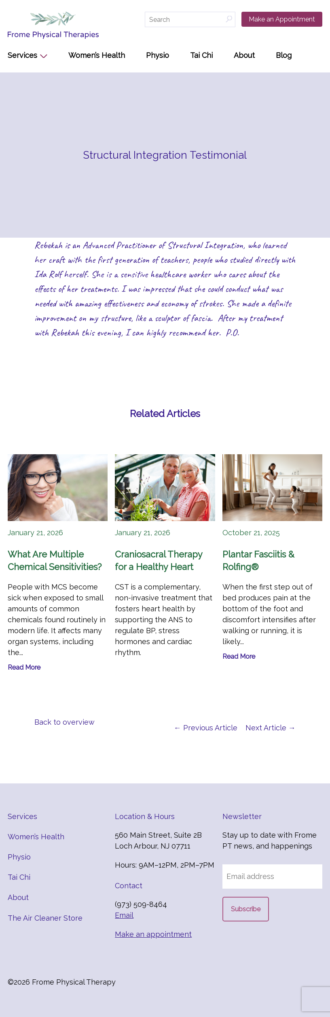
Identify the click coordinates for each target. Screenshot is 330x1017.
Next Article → (270, 727)
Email (124, 915)
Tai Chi (201, 55)
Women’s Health (96, 55)
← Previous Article (205, 727)
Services (22, 55)
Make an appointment (153, 934)
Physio (157, 55)
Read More (24, 667)
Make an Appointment (282, 19)
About (244, 55)
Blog (284, 55)
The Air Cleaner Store (45, 918)
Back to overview (64, 722)
